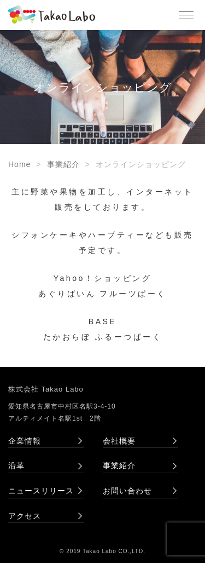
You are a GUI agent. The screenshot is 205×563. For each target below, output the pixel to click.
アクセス (24, 516)
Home (19, 164)
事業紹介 (63, 164)
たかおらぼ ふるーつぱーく (102, 336)
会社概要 (119, 440)
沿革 (16, 465)
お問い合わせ (127, 490)
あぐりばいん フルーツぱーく (102, 293)
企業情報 (24, 440)
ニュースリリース (41, 490)
